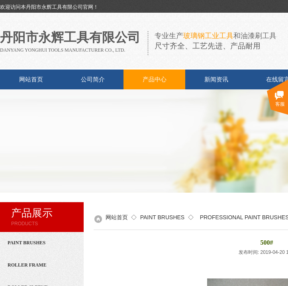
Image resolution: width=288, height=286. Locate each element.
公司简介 (93, 79)
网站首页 (31, 79)
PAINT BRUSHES (162, 217)
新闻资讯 (216, 79)
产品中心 (155, 79)
